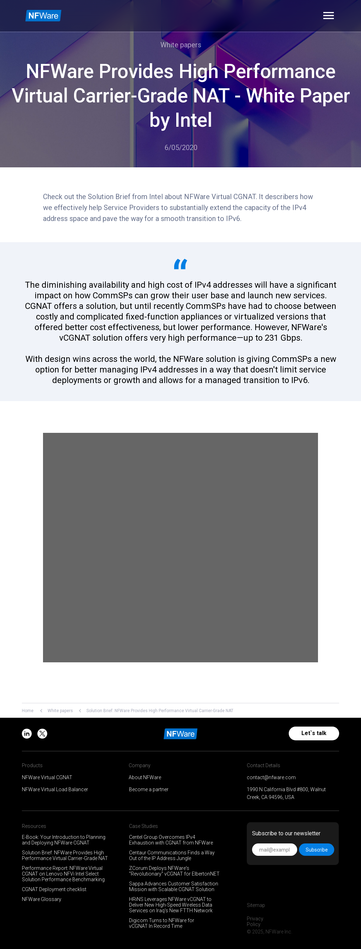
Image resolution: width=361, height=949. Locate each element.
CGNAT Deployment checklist (54, 889)
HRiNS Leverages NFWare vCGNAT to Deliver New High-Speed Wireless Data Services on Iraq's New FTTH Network (171, 904)
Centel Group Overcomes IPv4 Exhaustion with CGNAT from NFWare (171, 840)
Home (27, 710)
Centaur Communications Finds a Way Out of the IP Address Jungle (172, 855)
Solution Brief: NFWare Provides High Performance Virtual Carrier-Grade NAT (65, 855)
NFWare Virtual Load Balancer (55, 789)
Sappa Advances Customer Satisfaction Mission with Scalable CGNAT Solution (173, 886)
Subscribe (317, 850)
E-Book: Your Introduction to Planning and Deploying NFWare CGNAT (63, 840)
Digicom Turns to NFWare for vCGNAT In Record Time (161, 923)
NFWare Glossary (41, 899)
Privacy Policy (255, 921)
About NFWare (145, 777)
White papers (60, 710)
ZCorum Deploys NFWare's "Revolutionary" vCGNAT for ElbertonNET (174, 871)
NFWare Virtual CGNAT (47, 777)
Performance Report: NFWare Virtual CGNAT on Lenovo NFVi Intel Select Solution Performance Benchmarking (63, 873)
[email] (274, 849)
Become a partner (149, 789)
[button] (329, 15)
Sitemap (256, 905)
